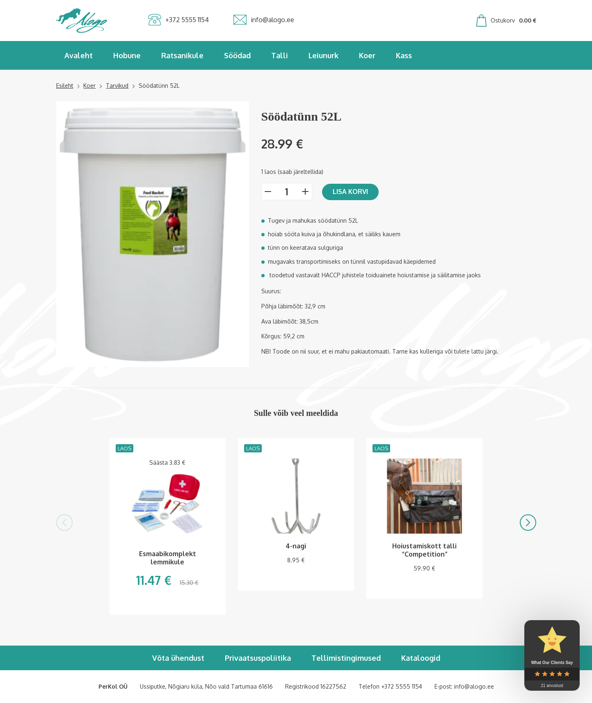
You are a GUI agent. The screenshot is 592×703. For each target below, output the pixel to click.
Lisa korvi (350, 191)
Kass (404, 55)
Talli (279, 55)
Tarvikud (117, 85)
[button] (64, 522)
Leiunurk (323, 55)
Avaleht (78, 55)
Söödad (237, 55)
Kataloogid (420, 657)
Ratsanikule (182, 55)
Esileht (64, 85)
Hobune (127, 55)
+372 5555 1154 (401, 686)
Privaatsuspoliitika (258, 657)
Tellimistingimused (346, 657)
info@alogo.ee (474, 686)
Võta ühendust (178, 657)
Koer (367, 55)
